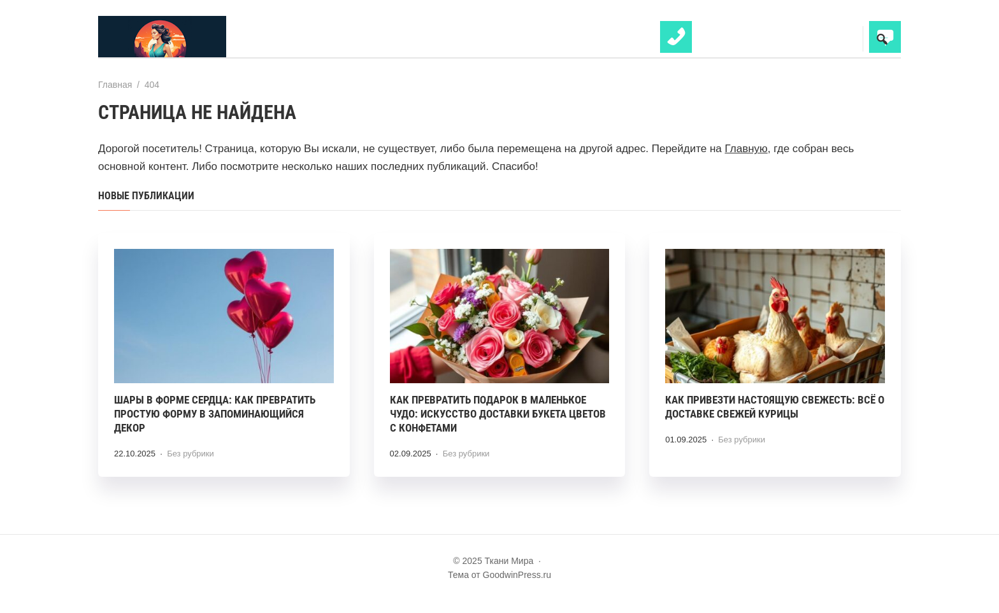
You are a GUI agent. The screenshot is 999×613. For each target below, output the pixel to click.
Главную (746, 149)
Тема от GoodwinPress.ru (499, 575)
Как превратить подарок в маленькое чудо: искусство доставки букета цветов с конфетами (498, 413)
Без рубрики (190, 453)
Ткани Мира (193, 36)
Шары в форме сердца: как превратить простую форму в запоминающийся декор (214, 413)
